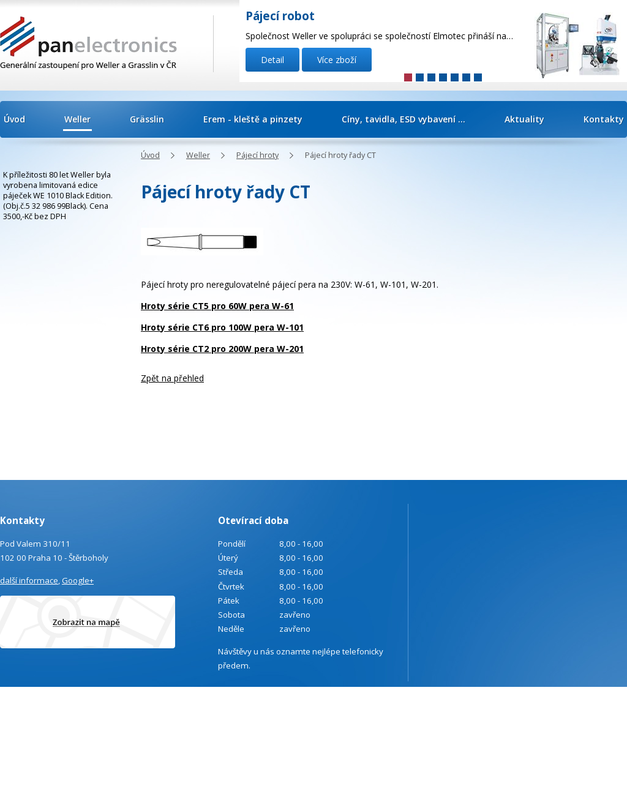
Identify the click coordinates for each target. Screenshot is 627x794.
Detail (272, 60)
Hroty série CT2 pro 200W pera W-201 (222, 348)
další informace (29, 580)
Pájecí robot (280, 16)
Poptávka (61, 770)
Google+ (78, 580)
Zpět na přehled (172, 378)
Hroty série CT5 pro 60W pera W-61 (217, 306)
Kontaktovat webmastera (603, 705)
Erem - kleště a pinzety (252, 119)
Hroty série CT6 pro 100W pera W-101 (222, 327)
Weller (77, 119)
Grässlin (147, 119)
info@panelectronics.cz (104, 737)
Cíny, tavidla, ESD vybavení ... (403, 119)
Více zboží (336, 60)
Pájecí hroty (257, 155)
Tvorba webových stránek (576, 721)
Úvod (14, 119)
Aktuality (524, 119)
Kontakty (604, 119)
